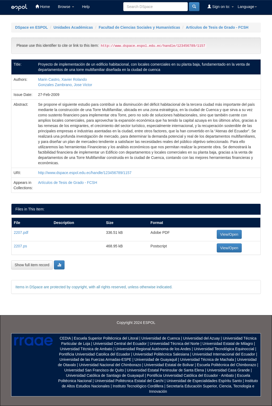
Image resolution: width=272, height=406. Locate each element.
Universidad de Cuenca (160, 338)
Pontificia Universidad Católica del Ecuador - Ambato (190, 375)
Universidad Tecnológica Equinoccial (224, 349)
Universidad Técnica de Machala (207, 359)
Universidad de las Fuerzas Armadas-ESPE (95, 359)
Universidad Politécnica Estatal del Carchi (129, 381)
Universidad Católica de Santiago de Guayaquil (105, 375)
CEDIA (65, 338)
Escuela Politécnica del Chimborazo (226, 365)
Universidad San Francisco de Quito (94, 370)
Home (42, 6)
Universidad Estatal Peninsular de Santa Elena (165, 370)
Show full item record (32, 265)
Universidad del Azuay (201, 338)
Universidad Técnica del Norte (174, 343)
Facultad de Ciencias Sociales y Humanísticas (139, 27)
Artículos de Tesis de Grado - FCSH (217, 27)
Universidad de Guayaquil (155, 359)
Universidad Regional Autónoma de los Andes (153, 349)
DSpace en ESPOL (31, 27)
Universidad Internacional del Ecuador (223, 354)
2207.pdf (21, 232)
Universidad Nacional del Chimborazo (110, 365)
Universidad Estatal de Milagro (227, 343)
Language (247, 7)
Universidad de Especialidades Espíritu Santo (204, 381)
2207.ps (20, 246)
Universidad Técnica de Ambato (86, 349)
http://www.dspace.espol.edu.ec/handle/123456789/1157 (84, 173)
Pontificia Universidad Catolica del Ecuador (94, 354)
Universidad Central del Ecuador (120, 343)
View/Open (229, 234)
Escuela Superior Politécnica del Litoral (106, 338)
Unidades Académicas (73, 27)
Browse (66, 7)
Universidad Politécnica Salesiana (161, 354)
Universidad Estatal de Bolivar (169, 365)
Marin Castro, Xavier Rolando (62, 79)
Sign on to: (220, 6)
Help (86, 7)
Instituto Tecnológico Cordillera (138, 386)
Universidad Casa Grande (229, 370)
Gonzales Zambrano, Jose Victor (65, 85)
